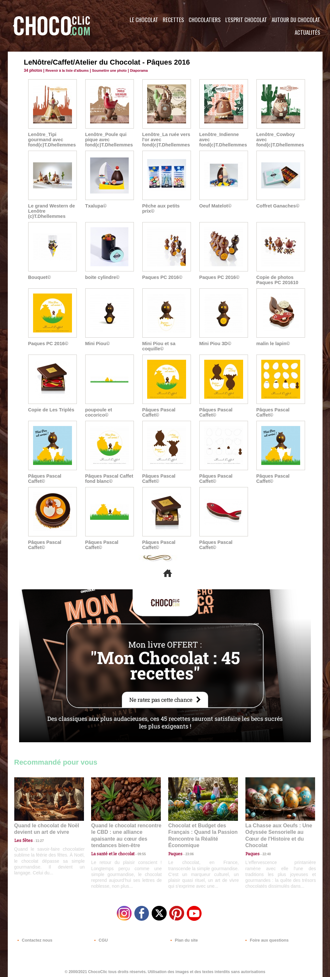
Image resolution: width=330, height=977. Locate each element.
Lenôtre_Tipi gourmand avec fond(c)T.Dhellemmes (51, 139)
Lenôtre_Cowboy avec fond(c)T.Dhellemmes (280, 137)
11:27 (35, 840)
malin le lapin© (272, 343)
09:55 (136, 846)
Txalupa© (95, 205)
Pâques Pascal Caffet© (158, 412)
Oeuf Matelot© (214, 205)
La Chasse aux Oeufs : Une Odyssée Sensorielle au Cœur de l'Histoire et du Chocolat (277, 832)
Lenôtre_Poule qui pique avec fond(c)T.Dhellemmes (108, 139)
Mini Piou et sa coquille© (158, 346)
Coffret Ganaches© (277, 205)
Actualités (307, 32)
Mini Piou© (97, 343)
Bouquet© (39, 277)
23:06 (187, 852)
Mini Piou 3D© (214, 343)
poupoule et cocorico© (98, 412)
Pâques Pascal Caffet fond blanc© (108, 478)
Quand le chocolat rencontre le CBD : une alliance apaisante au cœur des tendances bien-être (125, 832)
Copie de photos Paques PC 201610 (276, 280)
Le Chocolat (144, 20)
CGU (100, 937)
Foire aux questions (265, 937)
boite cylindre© (101, 277)
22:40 (264, 846)
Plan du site (183, 937)
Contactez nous (34, 937)
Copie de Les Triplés (50, 409)
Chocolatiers (205, 20)
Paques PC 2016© (161, 277)
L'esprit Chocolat (246, 20)
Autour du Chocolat (296, 20)
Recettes (173, 20)
